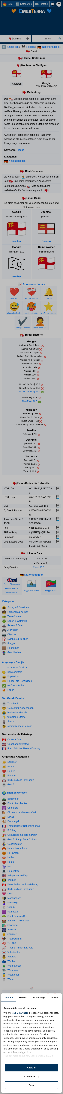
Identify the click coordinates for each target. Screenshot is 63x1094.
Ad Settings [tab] (38, 997)
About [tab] (54, 997)
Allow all (31, 1067)
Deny (31, 1085)
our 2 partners (20, 1013)
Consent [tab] (8, 997)
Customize (31, 1076)
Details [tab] (23, 997)
